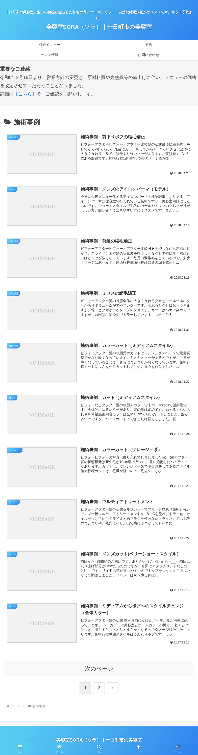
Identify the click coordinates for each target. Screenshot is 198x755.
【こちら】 (25, 93)
